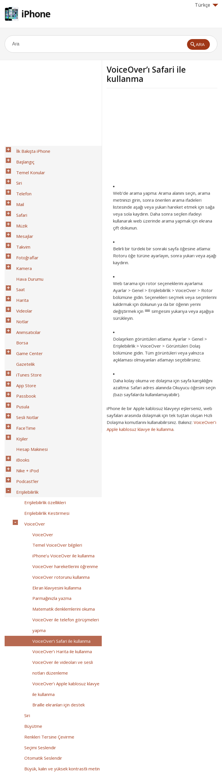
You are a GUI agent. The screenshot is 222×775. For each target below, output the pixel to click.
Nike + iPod (24, 375)
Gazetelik (22, 300)
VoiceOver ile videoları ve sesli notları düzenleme (59, 514)
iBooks (19, 368)
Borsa (19, 285)
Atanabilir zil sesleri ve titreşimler (53, 646)
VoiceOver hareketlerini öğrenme (62, 443)
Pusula (19, 330)
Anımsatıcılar (25, 277)
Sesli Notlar (24, 338)
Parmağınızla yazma (48, 466)
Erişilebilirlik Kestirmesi (43, 405)
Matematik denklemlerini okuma (60, 473)
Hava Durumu (26, 240)
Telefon (20, 180)
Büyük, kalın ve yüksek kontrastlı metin (58, 586)
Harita (19, 255)
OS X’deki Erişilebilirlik (42, 721)
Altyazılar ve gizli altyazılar (46, 616)
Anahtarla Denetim (39, 669)
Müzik (18, 202)
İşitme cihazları (35, 608)
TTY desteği (33, 684)
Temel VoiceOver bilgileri (54, 428)
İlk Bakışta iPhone (30, 150)
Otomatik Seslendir (40, 578)
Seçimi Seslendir (37, 571)
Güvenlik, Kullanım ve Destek (41, 744)
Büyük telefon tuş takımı (44, 706)
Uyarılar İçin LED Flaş (41, 624)
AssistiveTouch (36, 676)
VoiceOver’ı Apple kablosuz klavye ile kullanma (65, 529)
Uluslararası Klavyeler (34, 736)
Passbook (22, 323)
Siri (15, 172)
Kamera (20, 232)
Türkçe (206, 5)
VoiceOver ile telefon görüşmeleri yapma (62, 484)
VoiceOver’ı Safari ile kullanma (58, 496)
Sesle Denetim (35, 714)
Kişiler (19, 353)
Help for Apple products (25, 761)
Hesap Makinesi (28, 360)
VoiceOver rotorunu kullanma (57, 450)
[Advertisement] (155, 137)
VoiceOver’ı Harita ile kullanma (58, 503)
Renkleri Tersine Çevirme (46, 563)
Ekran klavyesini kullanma (53, 458)
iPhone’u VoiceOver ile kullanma (60, 435)
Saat (17, 247)
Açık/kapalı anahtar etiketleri (48, 601)
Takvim (20, 217)
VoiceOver (31, 413)
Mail (17, 187)
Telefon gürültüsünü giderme (49, 654)
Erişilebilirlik (24, 390)
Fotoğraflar (24, 225)
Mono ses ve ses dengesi (46, 631)
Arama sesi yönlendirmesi (46, 639)
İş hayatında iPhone (32, 729)
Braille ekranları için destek (55, 541)
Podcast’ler (24, 383)
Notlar (19, 270)
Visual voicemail (36, 691)
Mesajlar (21, 210)
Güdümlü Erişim (36, 661)
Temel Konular (27, 165)
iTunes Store (25, 308)
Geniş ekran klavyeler (42, 699)
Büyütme (30, 556)
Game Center (26, 292)
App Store (23, 315)
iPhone (35, 14)
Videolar (21, 262)
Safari (18, 195)
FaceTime (22, 345)
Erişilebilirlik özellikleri (41, 398)
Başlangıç (22, 157)
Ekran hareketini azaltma (45, 593)
